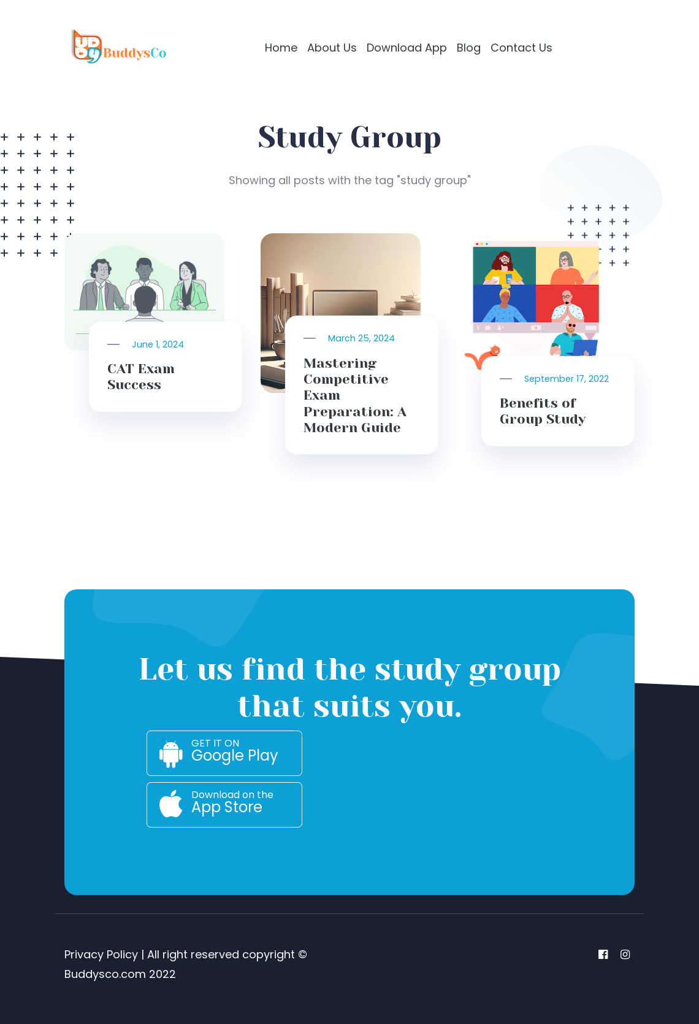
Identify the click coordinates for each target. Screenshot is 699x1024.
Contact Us (521, 47)
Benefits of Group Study (543, 411)
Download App (407, 47)
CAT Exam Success (141, 376)
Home (281, 47)
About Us (332, 47)
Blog (469, 47)
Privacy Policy (101, 954)
